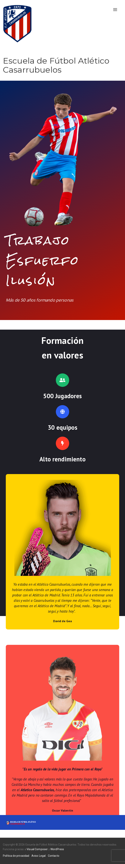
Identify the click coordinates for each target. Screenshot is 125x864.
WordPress (57, 849)
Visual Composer (37, 849)
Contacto (53, 855)
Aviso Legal (38, 855)
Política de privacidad (16, 855)
